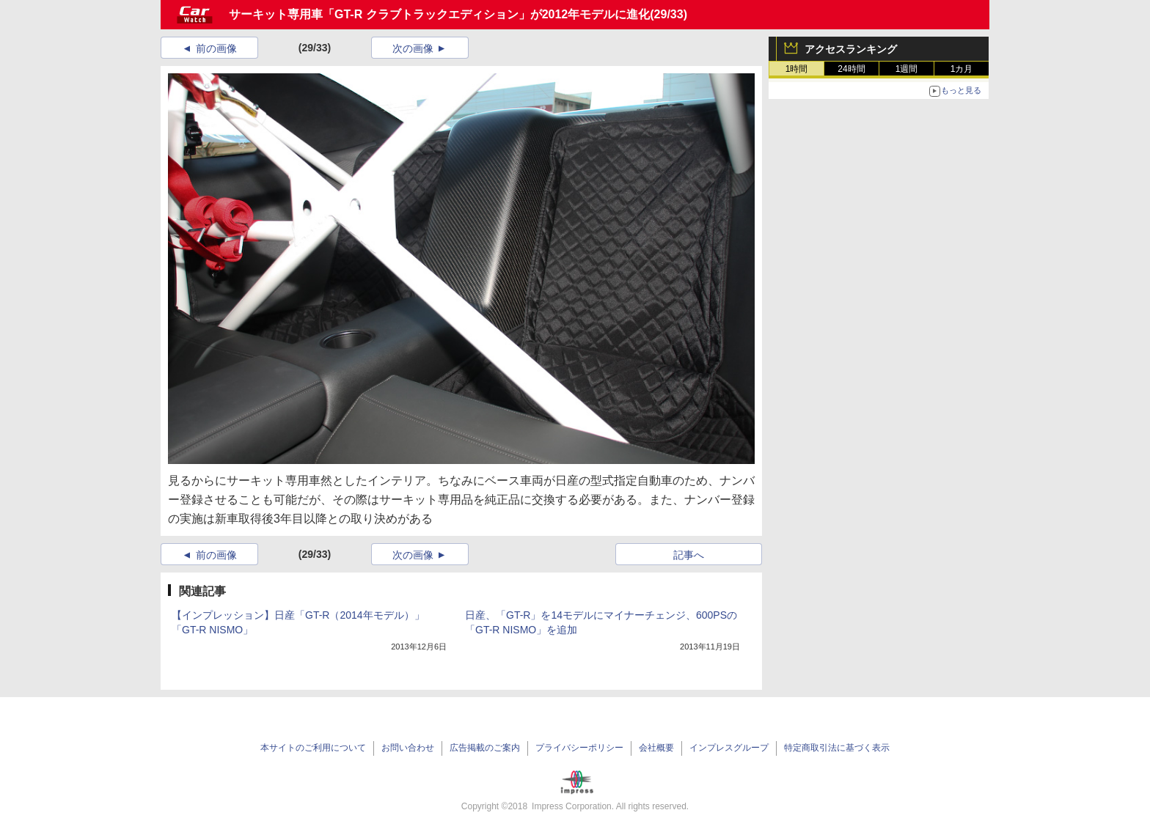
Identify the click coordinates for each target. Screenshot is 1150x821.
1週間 (907, 69)
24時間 (851, 69)
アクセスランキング (851, 49)
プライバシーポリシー (579, 748)
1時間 (796, 69)
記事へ (688, 555)
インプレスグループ (729, 748)
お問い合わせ (407, 748)
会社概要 (656, 748)
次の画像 (412, 48)
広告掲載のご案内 (485, 748)
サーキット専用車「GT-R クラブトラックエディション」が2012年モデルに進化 (439, 14)
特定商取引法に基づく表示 (837, 748)
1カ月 (962, 69)
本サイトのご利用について (313, 748)
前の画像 (216, 48)
